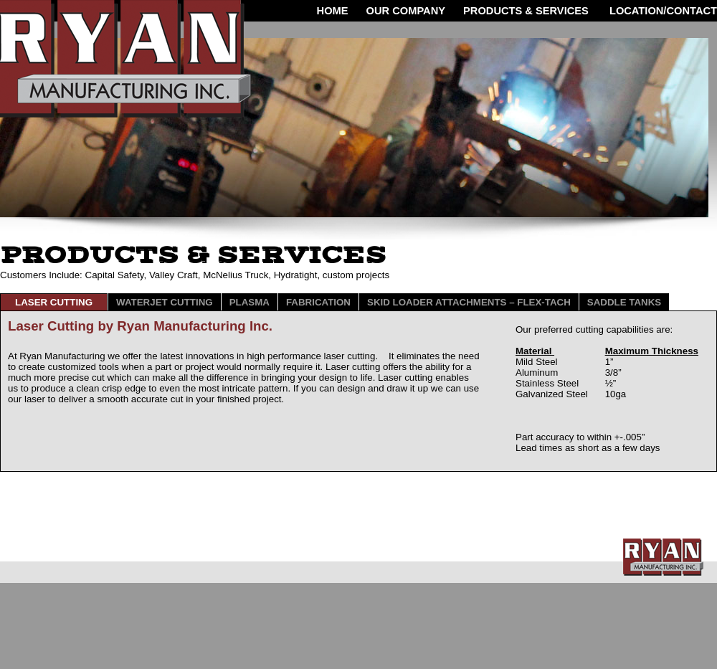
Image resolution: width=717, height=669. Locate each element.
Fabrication (318, 302)
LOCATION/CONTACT (662, 10)
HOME (332, 10)
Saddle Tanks (624, 302)
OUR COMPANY (405, 10)
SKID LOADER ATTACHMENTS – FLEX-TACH (469, 302)
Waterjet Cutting (164, 302)
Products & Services (526, 10)
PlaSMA (249, 302)
